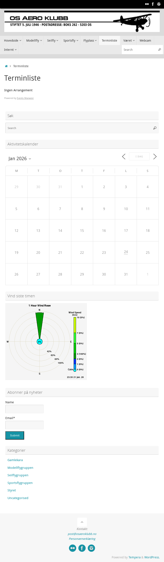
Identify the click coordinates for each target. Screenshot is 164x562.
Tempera (135, 557)
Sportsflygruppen (20, 483)
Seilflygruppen (17, 475)
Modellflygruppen (20, 467)
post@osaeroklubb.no (82, 534)
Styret (11, 490)
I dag (139, 156)
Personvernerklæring (82, 539)
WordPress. (152, 557)
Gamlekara (15, 460)
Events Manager (25, 98)
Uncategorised (17, 498)
